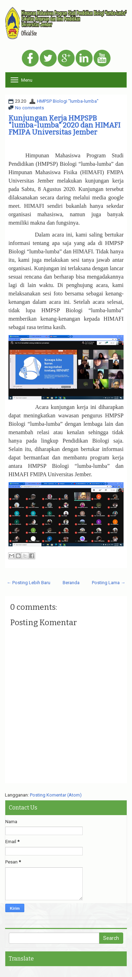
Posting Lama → (108, 582)
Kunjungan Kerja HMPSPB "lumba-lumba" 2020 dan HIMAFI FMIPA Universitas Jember (64, 125)
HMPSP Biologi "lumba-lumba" (68, 101)
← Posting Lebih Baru (28, 582)
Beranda (71, 582)
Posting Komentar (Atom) (56, 795)
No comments (29, 107)
